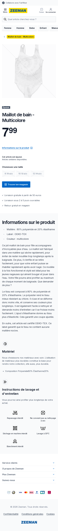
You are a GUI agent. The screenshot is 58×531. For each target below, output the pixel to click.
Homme (20, 28)
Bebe (32, 28)
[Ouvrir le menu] (5, 10)
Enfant (43, 28)
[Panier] (41, 10)
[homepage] (18, 10)
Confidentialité (10, 514)
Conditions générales (32, 514)
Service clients (28, 463)
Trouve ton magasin (16, 184)
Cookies (50, 514)
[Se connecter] (51, 10)
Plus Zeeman (28, 474)
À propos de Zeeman (28, 468)
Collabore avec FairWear (16, 3)
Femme (7, 28)
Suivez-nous (28, 480)
